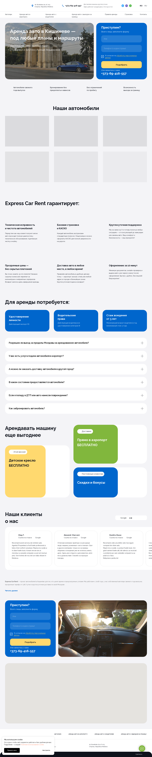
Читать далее (11, 591)
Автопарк (8, 14)
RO (141, 6)
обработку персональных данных (121, 57)
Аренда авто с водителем (104, 734)
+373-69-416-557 (73, 5)
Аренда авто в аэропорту (78, 734)
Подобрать (121, 65)
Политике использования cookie (32, 744)
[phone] (121, 48)
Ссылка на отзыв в (25, 537)
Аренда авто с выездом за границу (134, 734)
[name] (121, 38)
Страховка (128, 14)
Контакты (143, 14)
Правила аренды (111, 14)
